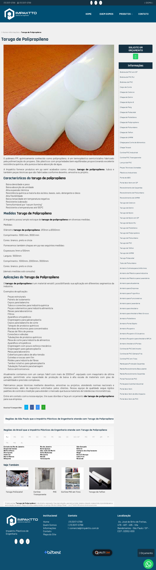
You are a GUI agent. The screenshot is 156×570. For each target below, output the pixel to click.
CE (67, 437)
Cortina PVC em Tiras (71, 492)
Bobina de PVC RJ (127, 77)
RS (45, 437)
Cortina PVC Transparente (45, 493)
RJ (7, 437)
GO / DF (77, 437)
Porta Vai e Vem (126, 389)
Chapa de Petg (126, 107)
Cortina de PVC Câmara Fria (131, 354)
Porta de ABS (125, 177)
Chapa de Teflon (126, 132)
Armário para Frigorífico (130, 293)
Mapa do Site (49, 534)
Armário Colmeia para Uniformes (133, 268)
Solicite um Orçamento (136, 49)
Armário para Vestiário (129, 308)
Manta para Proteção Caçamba (132, 364)
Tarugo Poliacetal (14, 492)
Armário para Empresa (129, 288)
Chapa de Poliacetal (128, 112)
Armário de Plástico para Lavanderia (134, 278)
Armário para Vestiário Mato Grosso (134, 313)
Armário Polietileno (128, 318)
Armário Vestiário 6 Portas (130, 343)
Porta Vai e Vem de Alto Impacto (132, 394)
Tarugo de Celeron (127, 203)
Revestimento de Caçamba (131, 188)
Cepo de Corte (126, 87)
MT (93, 437)
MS (86, 437)
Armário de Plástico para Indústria (134, 273)
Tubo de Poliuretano (128, 263)
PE (52, 437)
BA (60, 437)
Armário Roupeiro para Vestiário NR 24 (135, 338)
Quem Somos (106, 14)
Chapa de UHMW (126, 137)
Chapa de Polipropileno (129, 122)
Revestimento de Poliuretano (132, 193)
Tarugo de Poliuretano (129, 238)
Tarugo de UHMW (127, 253)
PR (30, 437)
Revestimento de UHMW (130, 198)
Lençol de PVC (126, 162)
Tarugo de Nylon (126, 213)
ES (22, 437)
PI (108, 437)
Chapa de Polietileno (128, 117)
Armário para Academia (129, 283)
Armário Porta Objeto (128, 323)
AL (22, 443)
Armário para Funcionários (131, 298)
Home (89, 14)
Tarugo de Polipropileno (130, 233)
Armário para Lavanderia (130, 303)
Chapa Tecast (125, 147)
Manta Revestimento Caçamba (132, 374)
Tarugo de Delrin (127, 208)
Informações (135, 65)
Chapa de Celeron (127, 92)
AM (101, 437)
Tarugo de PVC (126, 243)
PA (7, 443)
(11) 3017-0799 (9, 3)
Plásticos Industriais (128, 172)
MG (15, 437)
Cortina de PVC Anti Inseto (130, 348)
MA (14, 443)
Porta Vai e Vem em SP (129, 183)
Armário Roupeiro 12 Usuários (132, 333)
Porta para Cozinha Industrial (131, 384)
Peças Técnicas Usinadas (130, 167)
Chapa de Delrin (126, 97)
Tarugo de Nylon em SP (129, 218)
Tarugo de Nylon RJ (128, 223)
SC (37, 437)
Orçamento (146, 552)
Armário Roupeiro (127, 328)
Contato (143, 14)
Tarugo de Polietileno (128, 228)
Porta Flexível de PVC (128, 379)
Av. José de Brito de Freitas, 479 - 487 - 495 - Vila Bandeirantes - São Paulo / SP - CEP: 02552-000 (133, 526)
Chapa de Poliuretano (128, 127)
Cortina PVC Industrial (129, 152)
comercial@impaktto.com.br (84, 528)
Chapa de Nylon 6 (127, 102)
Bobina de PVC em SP (128, 72)
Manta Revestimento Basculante (133, 369)
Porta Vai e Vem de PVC (129, 399)
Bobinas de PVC (126, 82)
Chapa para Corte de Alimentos (132, 142)
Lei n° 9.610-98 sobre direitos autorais (82, 505)
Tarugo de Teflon (97, 492)
